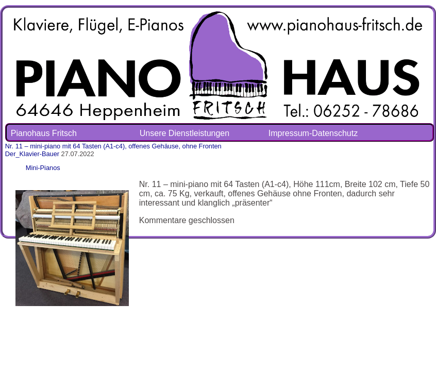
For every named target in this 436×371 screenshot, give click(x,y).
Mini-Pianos (43, 168)
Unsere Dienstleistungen (184, 133)
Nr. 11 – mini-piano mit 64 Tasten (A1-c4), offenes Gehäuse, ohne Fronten (113, 146)
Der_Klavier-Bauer (32, 154)
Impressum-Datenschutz (313, 133)
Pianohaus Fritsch (44, 133)
